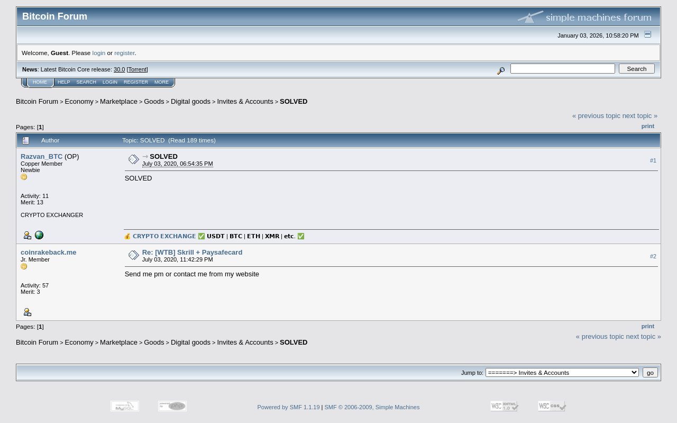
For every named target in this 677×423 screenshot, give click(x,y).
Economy (79, 101)
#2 (653, 256)
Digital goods (191, 101)
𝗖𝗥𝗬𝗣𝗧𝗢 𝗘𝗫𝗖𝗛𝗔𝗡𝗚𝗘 (164, 236)
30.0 (119, 69)
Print (648, 126)
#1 (653, 160)
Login (110, 82)
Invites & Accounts (245, 101)
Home (40, 82)
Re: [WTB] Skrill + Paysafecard (192, 252)
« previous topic (596, 116)
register (124, 52)
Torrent (138, 69)
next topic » (640, 116)
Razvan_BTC (41, 156)
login (99, 52)
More (161, 82)
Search (87, 82)
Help (64, 82)
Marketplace (119, 101)
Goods (154, 101)
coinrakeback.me (49, 252)
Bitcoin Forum (37, 101)
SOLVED (294, 101)
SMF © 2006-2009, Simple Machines (372, 407)
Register (136, 82)
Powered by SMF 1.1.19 (289, 407)
